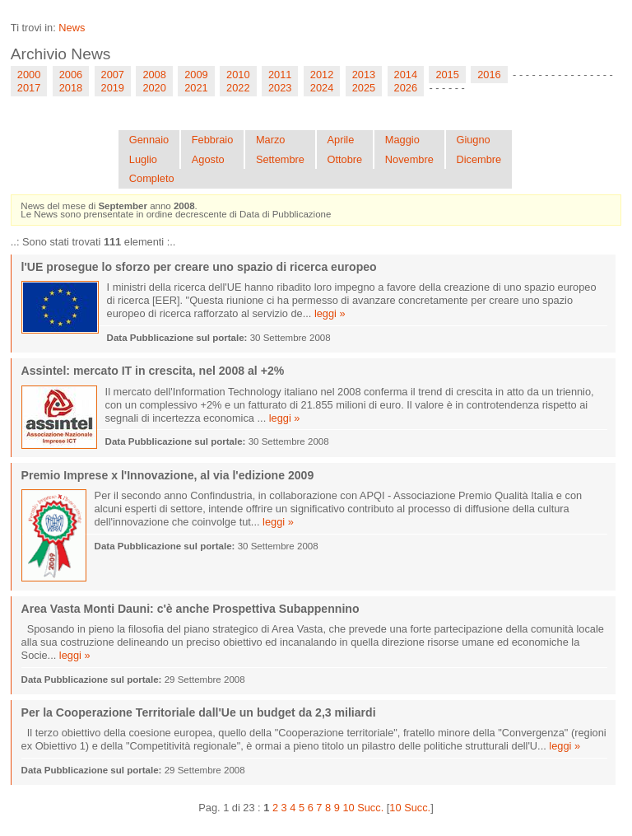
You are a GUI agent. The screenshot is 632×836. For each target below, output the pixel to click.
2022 (237, 88)
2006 (70, 74)
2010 (237, 74)
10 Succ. (409, 807)
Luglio (143, 159)
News (71, 27)
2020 (153, 88)
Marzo (271, 139)
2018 (70, 88)
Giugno (473, 139)
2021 (195, 88)
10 (348, 807)
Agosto (208, 159)
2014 (405, 74)
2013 (363, 74)
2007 (112, 74)
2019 (112, 88)
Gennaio (149, 139)
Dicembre (478, 159)
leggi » (330, 313)
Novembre (409, 159)
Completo (151, 178)
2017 (28, 88)
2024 (321, 88)
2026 (405, 88)
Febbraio (213, 139)
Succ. (370, 807)
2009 (195, 74)
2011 (279, 74)
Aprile (341, 139)
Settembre (280, 159)
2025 (363, 88)
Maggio (402, 139)
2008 (153, 74)
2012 (321, 74)
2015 (446, 74)
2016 (488, 74)
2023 (279, 88)
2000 (28, 74)
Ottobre (345, 159)
